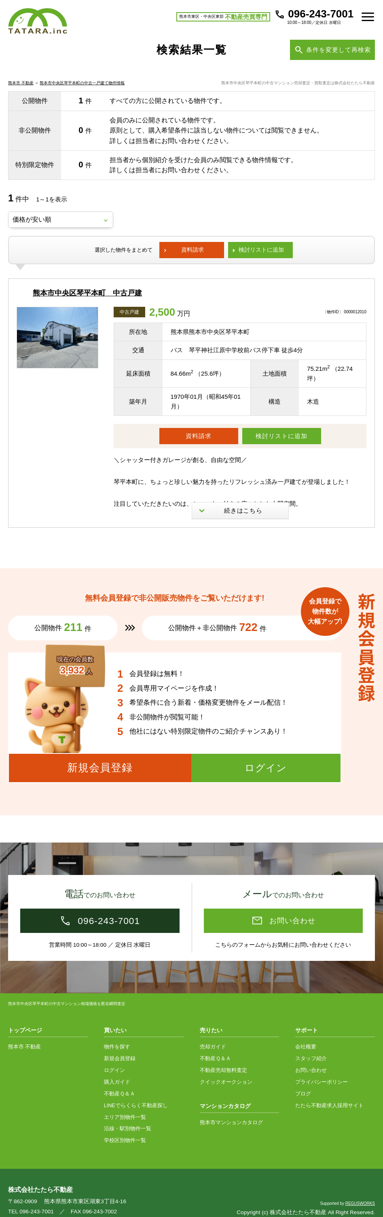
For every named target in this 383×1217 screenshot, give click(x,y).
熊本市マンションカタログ (231, 1107)
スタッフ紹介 (311, 1043)
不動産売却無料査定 (223, 1054)
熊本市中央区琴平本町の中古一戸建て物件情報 (82, 94)
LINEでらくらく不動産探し (136, 1090)
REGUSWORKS (360, 1187)
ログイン (114, 1054)
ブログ (303, 1078)
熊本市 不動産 (21, 94)
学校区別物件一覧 (125, 1124)
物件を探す (117, 1031)
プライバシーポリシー (321, 1066)
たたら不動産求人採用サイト (329, 1090)
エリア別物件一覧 (125, 1101)
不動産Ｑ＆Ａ (119, 1078)
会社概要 (305, 1031)
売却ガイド (213, 1031)
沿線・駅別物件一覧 (127, 1113)
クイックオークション (226, 1066)
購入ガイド (117, 1066)
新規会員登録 (119, 1043)
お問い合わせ (311, 1054)
